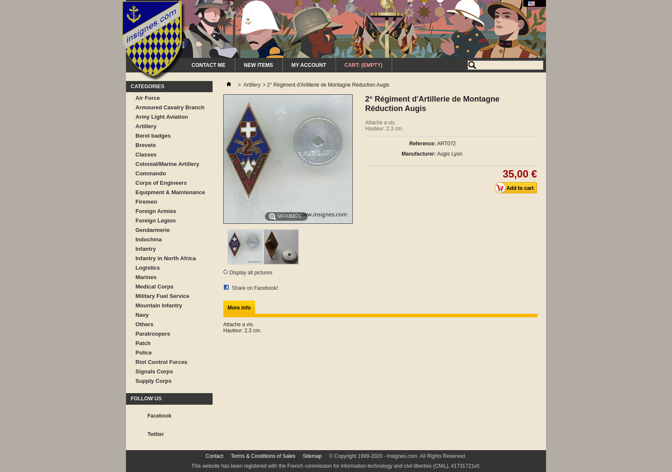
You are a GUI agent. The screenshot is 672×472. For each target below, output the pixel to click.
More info (239, 308)
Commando (150, 173)
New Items (258, 65)
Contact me (208, 65)
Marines (145, 277)
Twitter (155, 434)
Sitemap (312, 456)
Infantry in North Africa (165, 258)
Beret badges (153, 135)
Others (144, 324)
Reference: (422, 144)
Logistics (147, 268)
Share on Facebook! (255, 288)
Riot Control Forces (161, 362)
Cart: (364, 65)
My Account (308, 65)
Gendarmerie (152, 230)
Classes (145, 154)
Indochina (148, 239)
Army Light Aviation (161, 117)
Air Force (147, 98)
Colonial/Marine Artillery (167, 164)
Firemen (146, 201)
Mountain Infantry (158, 305)
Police (143, 352)
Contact (214, 456)
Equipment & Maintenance (170, 192)
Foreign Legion (155, 220)
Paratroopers (152, 334)
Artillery (145, 126)
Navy (142, 315)
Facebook (159, 416)
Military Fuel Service (162, 296)
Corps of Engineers (161, 183)
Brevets (145, 145)
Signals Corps (154, 371)
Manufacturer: (419, 154)
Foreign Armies (155, 211)
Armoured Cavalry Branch (169, 107)
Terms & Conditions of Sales (263, 456)
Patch (142, 343)
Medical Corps (154, 286)
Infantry (145, 249)
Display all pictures (250, 273)
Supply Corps (153, 381)
